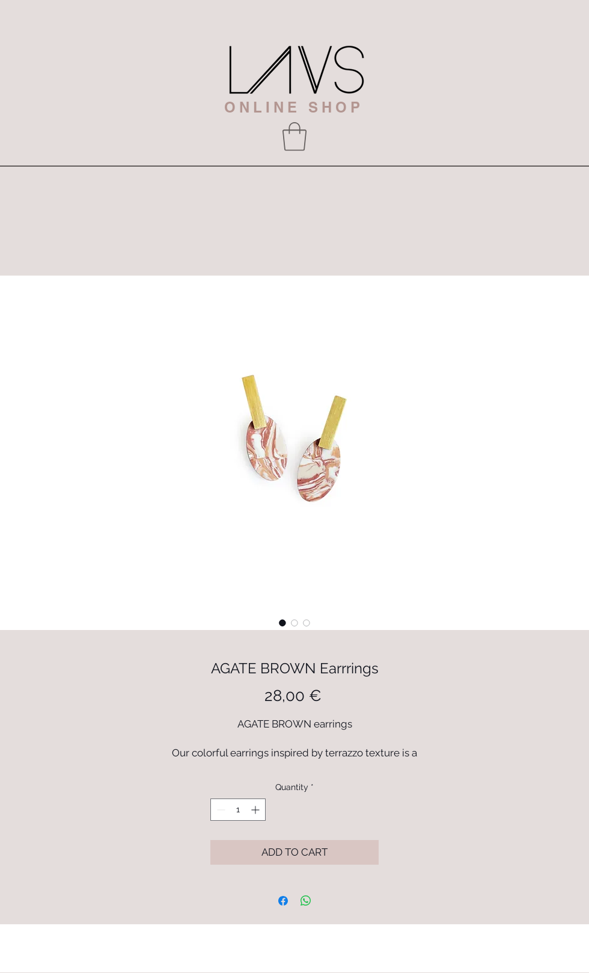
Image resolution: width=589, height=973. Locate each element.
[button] (294, 136)
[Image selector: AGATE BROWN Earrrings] (282, 623)
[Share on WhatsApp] (306, 901)
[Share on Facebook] (283, 901)
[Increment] (256, 809)
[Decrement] (219, 809)
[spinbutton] (238, 809)
